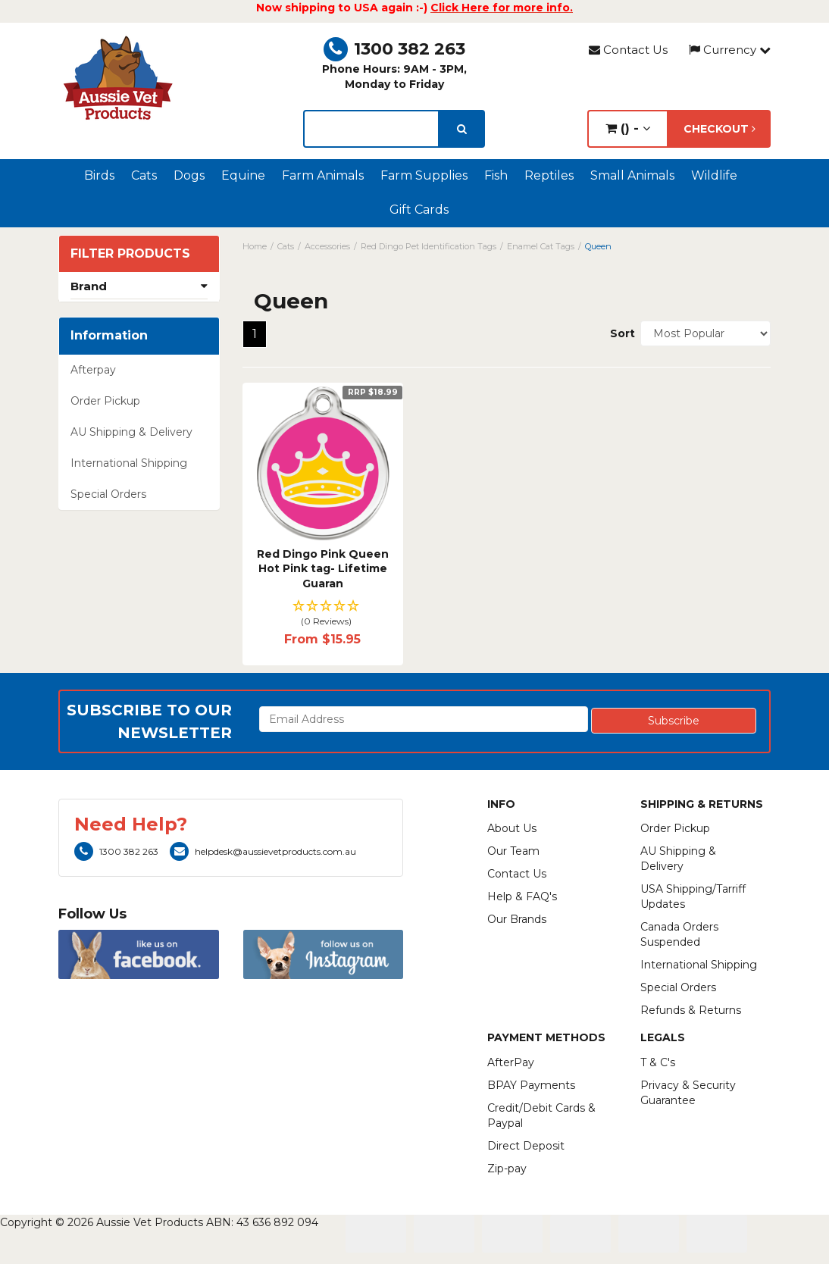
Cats (144, 175)
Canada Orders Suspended (679, 934)
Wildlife (714, 175)
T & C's (657, 1062)
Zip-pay (507, 1168)
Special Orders (108, 494)
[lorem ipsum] (371, 129)
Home (254, 246)
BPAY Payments (531, 1085)
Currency (730, 49)
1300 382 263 (394, 49)
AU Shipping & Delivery (131, 432)
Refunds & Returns (690, 1010)
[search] (462, 129)
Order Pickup (105, 401)
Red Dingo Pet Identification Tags (428, 246)
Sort (619, 333)
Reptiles (549, 175)
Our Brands (516, 919)
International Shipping (128, 463)
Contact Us (628, 49)
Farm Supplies (424, 175)
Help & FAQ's (522, 896)
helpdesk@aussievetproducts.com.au (263, 851)
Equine (243, 175)
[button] (323, 614)
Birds (99, 175)
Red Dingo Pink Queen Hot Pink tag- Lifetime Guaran (323, 568)
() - (627, 128)
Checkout (719, 129)
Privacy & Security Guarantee (688, 1092)
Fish (496, 175)
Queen (598, 246)
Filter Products (130, 254)
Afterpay (93, 370)
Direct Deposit (526, 1146)
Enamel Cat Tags (540, 246)
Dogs (189, 175)
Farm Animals (323, 175)
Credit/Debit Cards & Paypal (541, 1115)
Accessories (327, 246)
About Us (512, 828)
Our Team (513, 851)
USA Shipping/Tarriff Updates (693, 896)
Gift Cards (419, 209)
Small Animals (632, 175)
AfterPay (510, 1062)
